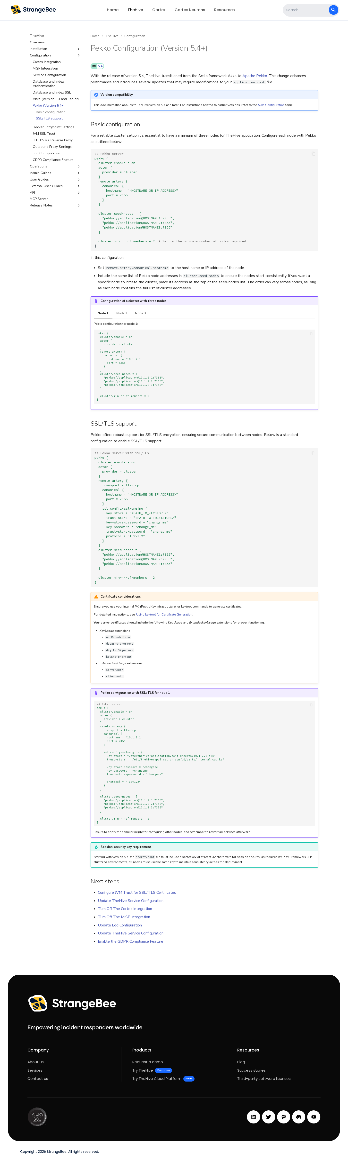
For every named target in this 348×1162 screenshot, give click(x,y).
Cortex (159, 10)
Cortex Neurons (190, 10)
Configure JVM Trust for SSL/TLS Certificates (137, 892)
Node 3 (140, 313)
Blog (241, 1061)
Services (34, 1070)
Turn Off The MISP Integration (124, 917)
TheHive (135, 10)
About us (35, 1061)
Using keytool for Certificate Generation (164, 614)
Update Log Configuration (120, 925)
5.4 (100, 66)
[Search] (306, 10)
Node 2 (121, 313)
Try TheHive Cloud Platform (163, 1078)
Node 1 (103, 313)
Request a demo (147, 1061)
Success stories (251, 1070)
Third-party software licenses (264, 1078)
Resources (224, 10)
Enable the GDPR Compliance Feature (130, 941)
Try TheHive (152, 1070)
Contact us (37, 1078)
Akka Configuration (271, 105)
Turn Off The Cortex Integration (125, 908)
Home (113, 10)
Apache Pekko (254, 76)
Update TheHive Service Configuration (130, 900)
